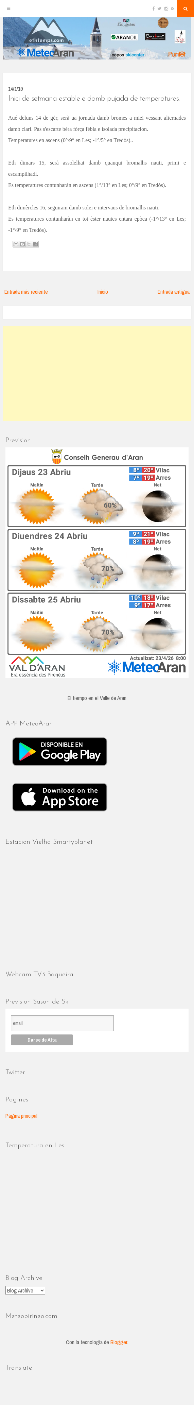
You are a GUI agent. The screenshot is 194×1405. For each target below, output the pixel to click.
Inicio (103, 291)
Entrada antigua (174, 291)
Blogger (118, 1342)
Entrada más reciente (26, 291)
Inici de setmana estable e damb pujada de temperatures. (93, 99)
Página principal (21, 1115)
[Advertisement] (97, 373)
